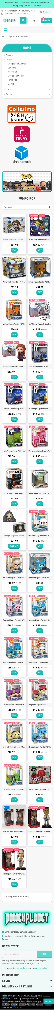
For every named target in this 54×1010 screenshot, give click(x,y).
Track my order (9, 11)
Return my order (27, 11)
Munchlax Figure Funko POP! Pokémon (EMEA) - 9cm (14, 662)
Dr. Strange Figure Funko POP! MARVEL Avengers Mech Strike (40, 409)
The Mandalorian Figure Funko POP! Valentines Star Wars (40, 451)
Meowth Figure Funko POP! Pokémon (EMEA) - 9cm (14, 747)
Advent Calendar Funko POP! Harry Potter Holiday (14, 240)
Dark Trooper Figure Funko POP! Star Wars (14, 493)
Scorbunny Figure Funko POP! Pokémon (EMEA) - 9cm (40, 662)
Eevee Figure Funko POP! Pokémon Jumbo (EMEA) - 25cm (40, 282)
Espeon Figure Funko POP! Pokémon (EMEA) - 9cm (14, 620)
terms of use (22, 968)
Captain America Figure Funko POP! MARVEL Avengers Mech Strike (14, 409)
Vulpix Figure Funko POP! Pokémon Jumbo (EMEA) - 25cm (14, 324)
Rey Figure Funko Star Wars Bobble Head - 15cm (14, 874)
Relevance (8, 207)
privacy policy (41, 968)
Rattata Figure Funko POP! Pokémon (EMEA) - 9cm (14, 705)
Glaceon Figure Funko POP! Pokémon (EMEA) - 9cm (40, 620)
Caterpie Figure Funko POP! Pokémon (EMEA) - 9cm (14, 789)
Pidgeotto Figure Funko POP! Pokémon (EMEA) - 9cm (40, 705)
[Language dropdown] (45, 12)
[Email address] (19, 954)
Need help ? (21, 13)
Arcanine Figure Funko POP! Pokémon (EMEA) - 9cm (14, 578)
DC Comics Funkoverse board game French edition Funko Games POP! (40, 240)
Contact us (7, 13)
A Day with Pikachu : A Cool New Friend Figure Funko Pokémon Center (14, 282)
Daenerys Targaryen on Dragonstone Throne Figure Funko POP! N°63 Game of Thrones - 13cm (14, 536)
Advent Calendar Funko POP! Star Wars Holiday (40, 789)
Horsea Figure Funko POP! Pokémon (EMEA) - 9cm (40, 747)
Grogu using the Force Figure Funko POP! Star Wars (40, 493)
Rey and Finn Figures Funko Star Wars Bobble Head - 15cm (14, 832)
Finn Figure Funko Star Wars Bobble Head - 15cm (40, 832)
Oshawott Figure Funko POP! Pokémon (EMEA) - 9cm (40, 536)
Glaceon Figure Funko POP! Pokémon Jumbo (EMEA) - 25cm (40, 578)
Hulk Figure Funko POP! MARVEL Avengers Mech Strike (14, 451)
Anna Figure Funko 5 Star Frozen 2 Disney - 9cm (14, 367)
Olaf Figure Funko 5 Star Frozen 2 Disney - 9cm (40, 324)
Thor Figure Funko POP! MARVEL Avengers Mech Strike (40, 367)
